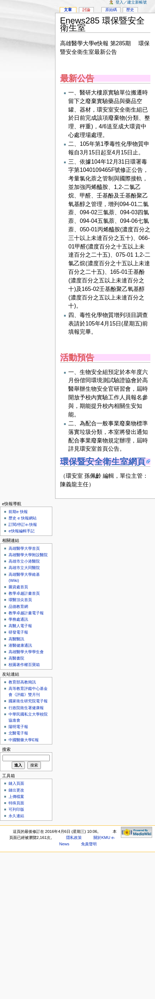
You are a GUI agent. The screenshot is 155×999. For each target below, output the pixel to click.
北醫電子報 (18, 733)
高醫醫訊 (16, 639)
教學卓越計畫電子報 (26, 613)
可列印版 (16, 809)
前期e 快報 (18, 511)
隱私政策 (74, 837)
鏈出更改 (16, 790)
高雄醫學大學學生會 (26, 652)
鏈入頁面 (16, 783)
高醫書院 (16, 658)
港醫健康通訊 (20, 645)
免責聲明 (89, 844)
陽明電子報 (18, 726)
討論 (86, 9)
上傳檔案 (16, 796)
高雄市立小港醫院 (24, 561)
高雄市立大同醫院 (24, 567)
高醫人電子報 (20, 626)
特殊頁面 (16, 803)
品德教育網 (18, 606)
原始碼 (111, 9)
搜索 (6, 749)
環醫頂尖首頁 (20, 600)
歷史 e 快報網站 (25, 518)
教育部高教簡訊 (22, 682)
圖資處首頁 (18, 587)
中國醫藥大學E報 (24, 740)
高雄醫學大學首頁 (24, 548)
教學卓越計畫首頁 (24, 593)
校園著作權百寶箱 (24, 664)
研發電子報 (18, 632)
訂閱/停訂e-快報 (23, 524)
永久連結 (16, 816)
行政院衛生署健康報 (26, 708)
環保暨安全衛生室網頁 (102, 461)
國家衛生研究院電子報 (28, 701)
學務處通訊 (18, 619)
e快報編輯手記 (21, 531)
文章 (68, 9)
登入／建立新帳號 (131, 2)
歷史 (130, 9)
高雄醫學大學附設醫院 (28, 555)
